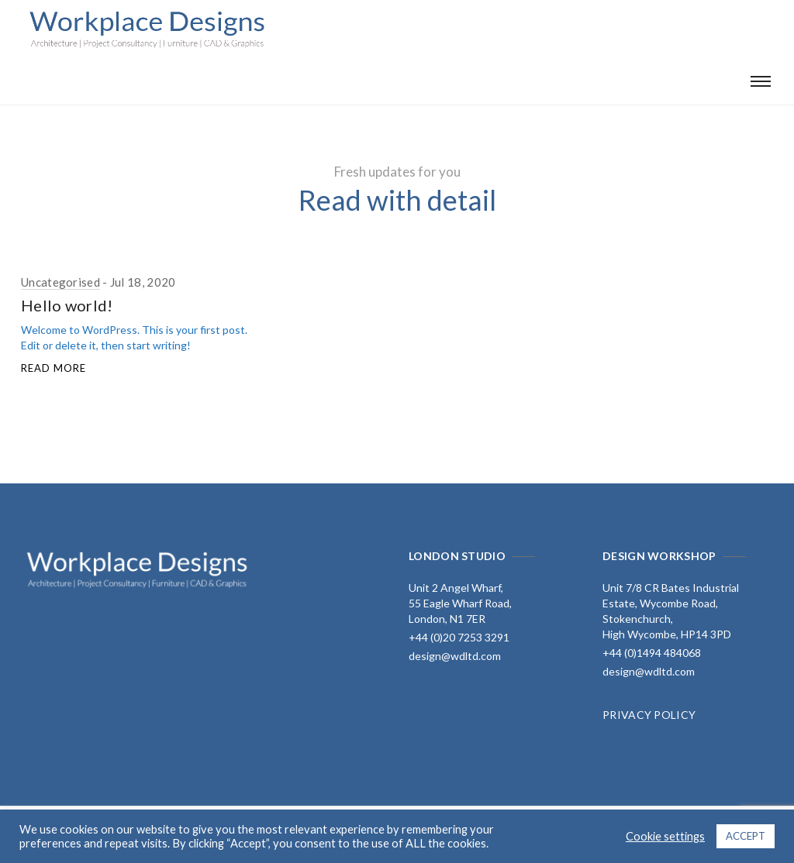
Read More (53, 368)
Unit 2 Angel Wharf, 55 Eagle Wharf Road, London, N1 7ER (460, 603)
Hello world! (67, 305)
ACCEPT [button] (745, 836)
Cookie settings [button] (665, 836)
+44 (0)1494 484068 (651, 652)
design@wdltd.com (455, 655)
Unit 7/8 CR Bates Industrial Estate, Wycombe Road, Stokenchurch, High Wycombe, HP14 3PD (670, 611)
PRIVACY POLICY (649, 714)
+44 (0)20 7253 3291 (459, 637)
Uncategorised (60, 282)
